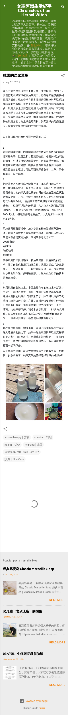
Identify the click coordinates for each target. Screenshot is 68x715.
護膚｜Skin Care (14, 459)
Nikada (42, 708)
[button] (63, 76)
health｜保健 (12, 444)
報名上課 (21, 55)
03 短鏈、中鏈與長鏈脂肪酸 (23, 654)
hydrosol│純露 (33, 444)
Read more (57, 600)
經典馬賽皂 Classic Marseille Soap (28, 569)
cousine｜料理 (43, 437)
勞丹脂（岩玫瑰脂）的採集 (22, 611)
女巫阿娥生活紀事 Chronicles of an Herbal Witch (34, 10)
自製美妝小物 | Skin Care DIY (22, 452)
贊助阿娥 (36, 45)
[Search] (63, 7)
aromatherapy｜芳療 (17, 437)
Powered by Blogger (34, 701)
